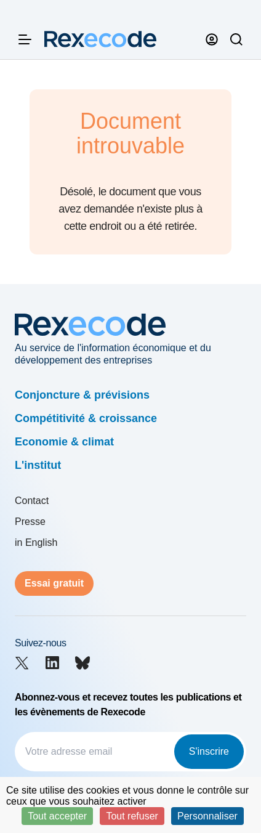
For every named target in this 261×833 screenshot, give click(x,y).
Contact (32, 500)
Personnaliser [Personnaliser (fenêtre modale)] (207, 816)
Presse (30, 521)
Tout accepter (57, 816)
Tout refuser (132, 816)
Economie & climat (64, 442)
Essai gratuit (54, 583)
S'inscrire (209, 751)
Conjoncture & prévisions (82, 395)
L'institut (38, 465)
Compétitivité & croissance (86, 418)
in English (36, 542)
